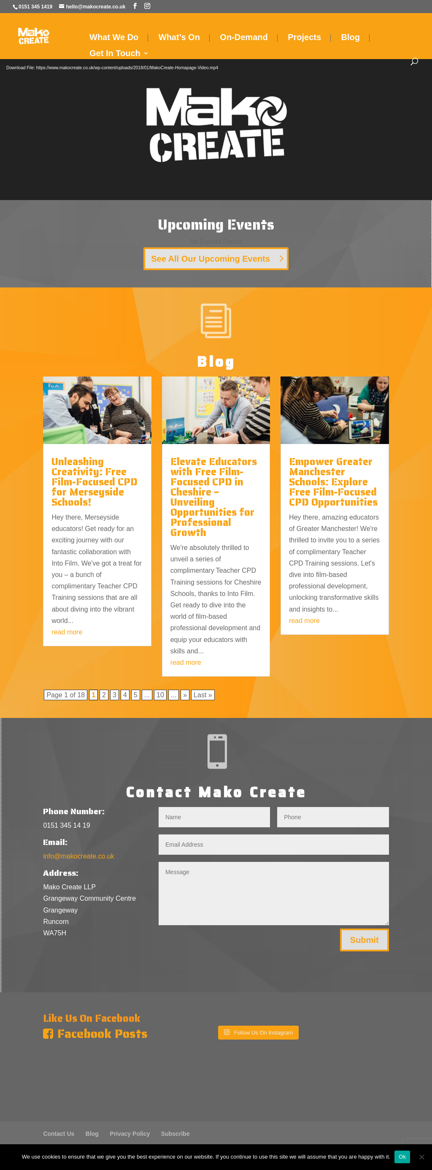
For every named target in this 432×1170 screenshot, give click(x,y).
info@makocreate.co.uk (78, 856)
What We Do (113, 38)
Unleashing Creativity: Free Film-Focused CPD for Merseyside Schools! (94, 482)
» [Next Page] (185, 695)
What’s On (179, 38)
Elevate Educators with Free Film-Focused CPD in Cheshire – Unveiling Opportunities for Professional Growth (213, 497)
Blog (350, 38)
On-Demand (243, 38)
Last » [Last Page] (203, 695)
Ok (402, 1157)
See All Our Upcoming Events (210, 258)
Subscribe (175, 1133)
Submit (364, 940)
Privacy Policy (130, 1133)
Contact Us (58, 1133)
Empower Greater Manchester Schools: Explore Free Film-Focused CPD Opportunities (333, 482)
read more (66, 632)
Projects (304, 38)
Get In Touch (114, 54)
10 (160, 695)
